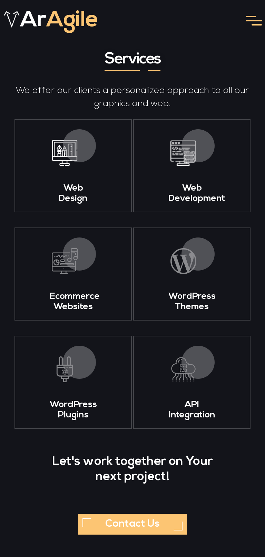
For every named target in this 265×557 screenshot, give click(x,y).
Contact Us (132, 524)
